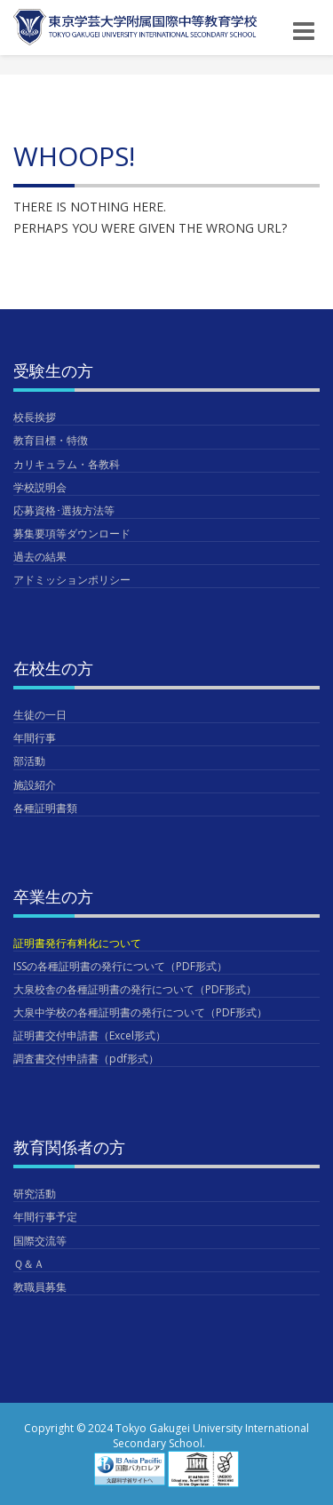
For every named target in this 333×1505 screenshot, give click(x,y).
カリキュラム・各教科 (66, 464)
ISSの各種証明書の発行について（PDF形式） (120, 966)
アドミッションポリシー (72, 579)
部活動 (29, 760)
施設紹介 (34, 784)
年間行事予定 (45, 1216)
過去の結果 (40, 556)
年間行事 (34, 737)
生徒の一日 (40, 714)
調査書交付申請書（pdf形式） (86, 1058)
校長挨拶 (34, 417)
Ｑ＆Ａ (28, 1263)
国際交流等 (40, 1240)
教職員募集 (40, 1286)
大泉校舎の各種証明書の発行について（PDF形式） (135, 989)
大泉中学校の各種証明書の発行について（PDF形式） (140, 1012)
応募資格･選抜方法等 (64, 510)
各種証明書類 (45, 808)
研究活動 (34, 1193)
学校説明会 (40, 487)
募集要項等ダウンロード (72, 533)
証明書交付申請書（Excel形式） (89, 1035)
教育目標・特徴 (50, 440)
